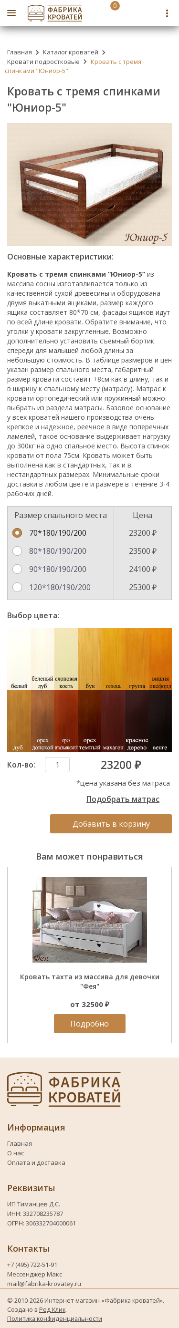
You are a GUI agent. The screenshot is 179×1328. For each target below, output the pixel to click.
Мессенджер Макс (34, 1274)
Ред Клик (52, 1309)
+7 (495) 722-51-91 (33, 1264)
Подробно (89, 1023)
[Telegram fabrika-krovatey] (151, 13)
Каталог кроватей (70, 52)
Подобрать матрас (122, 799)
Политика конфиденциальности (54, 1318)
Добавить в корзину (111, 824)
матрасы (88, 407)
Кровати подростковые (43, 61)
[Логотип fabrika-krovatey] (55, 13)
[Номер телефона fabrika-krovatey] (130, 13)
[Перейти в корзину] (104, 13)
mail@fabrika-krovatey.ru (44, 1283)
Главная (19, 52)
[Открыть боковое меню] (11, 13)
